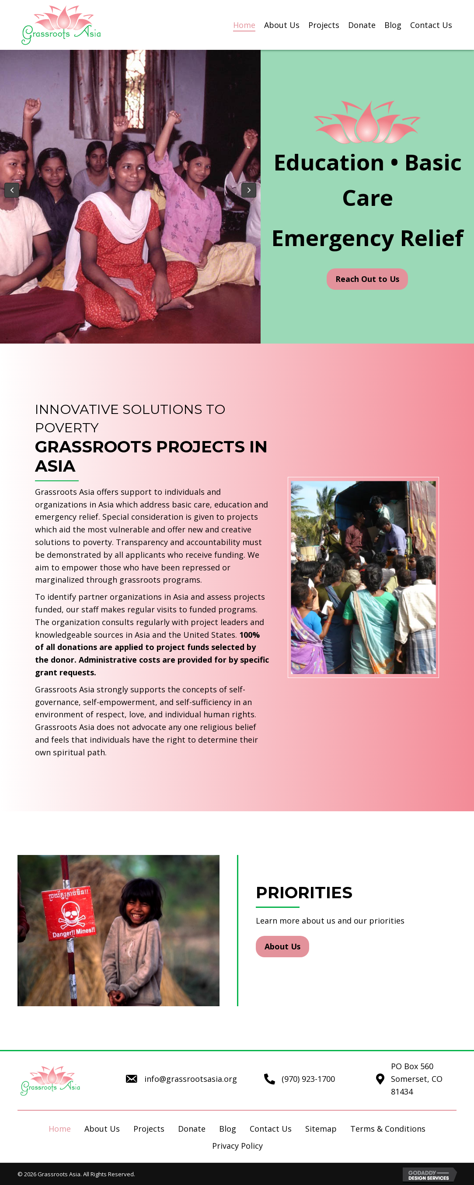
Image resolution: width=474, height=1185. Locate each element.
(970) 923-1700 (308, 1079)
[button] (11, 190)
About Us (102, 1128)
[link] (244, 25)
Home (60, 1128)
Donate (192, 1128)
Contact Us (271, 1128)
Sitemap (321, 1128)
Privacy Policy (237, 1145)
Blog (227, 1128)
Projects (148, 1128)
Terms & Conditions (387, 1128)
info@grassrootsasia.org (190, 1079)
